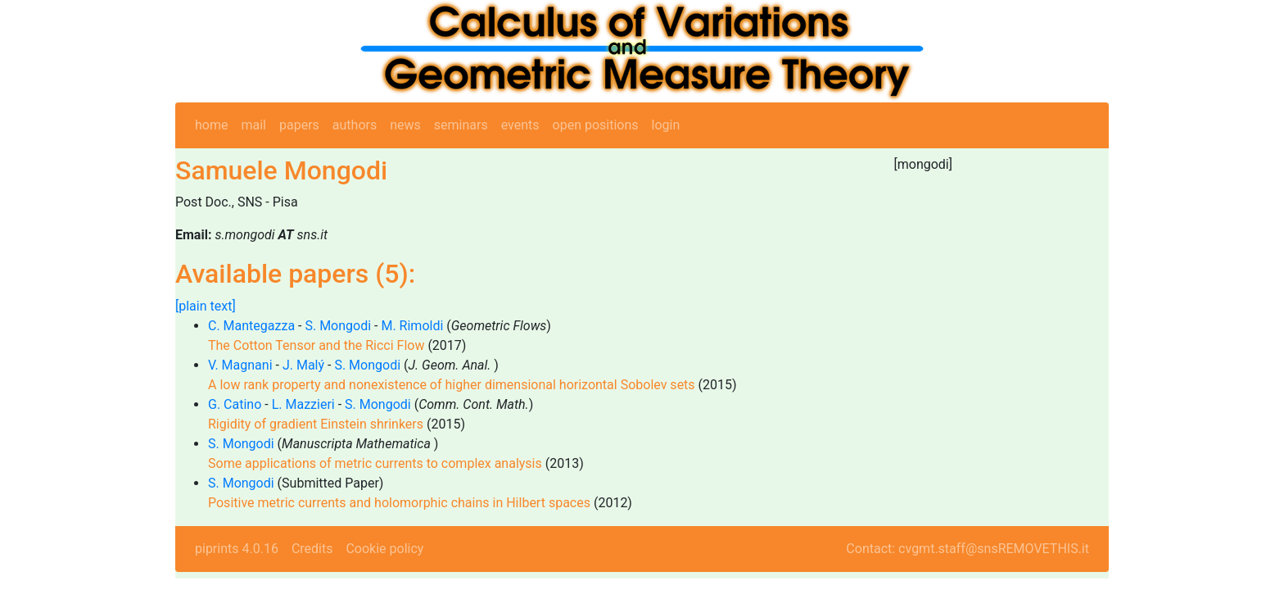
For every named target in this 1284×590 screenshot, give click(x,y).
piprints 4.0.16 (236, 548)
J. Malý (303, 365)
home (211, 125)
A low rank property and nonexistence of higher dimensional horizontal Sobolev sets (451, 385)
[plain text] (205, 306)
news (405, 125)
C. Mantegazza (251, 326)
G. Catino (234, 404)
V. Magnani (240, 365)
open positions (596, 125)
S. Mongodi (338, 326)
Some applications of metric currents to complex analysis (375, 463)
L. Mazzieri (303, 404)
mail (253, 125)
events (520, 125)
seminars (461, 125)
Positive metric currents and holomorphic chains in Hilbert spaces (399, 503)
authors (354, 125)
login (666, 125)
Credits (312, 548)
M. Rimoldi (412, 326)
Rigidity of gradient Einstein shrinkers (315, 424)
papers (299, 125)
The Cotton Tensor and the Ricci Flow (316, 345)
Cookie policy (384, 548)
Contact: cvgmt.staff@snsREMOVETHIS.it (967, 548)
